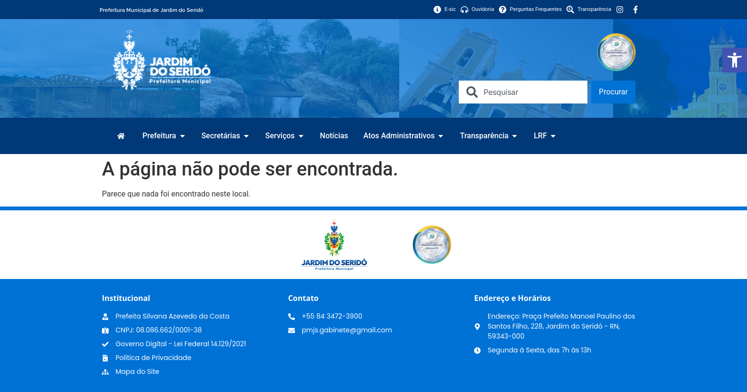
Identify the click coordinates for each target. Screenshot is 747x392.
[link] (734, 60)
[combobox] (523, 92)
